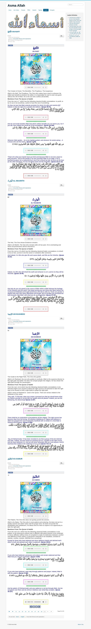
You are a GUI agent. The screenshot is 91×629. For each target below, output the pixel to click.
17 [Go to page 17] (35, 611)
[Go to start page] (9, 611)
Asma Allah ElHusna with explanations (22, 38)
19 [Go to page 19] (41, 611)
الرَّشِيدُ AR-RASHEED (16, 314)
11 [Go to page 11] (16, 611)
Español (34, 10)
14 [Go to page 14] (25, 611)
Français (23, 10)
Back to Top (80, 624)
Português (52, 10)
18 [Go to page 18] (38, 611)
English (46, 10)
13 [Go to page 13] (22, 611)
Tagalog (40, 10)
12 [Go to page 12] (19, 611)
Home (10, 10)
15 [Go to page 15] (28, 611)
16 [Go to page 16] (31, 611)
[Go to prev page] (13, 611)
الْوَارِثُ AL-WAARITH (16, 181)
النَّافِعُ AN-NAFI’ (14, 32)
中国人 (28, 10)
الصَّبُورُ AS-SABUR (15, 459)
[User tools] (62, 36)
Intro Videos (16, 10)
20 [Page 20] (44, 611)
